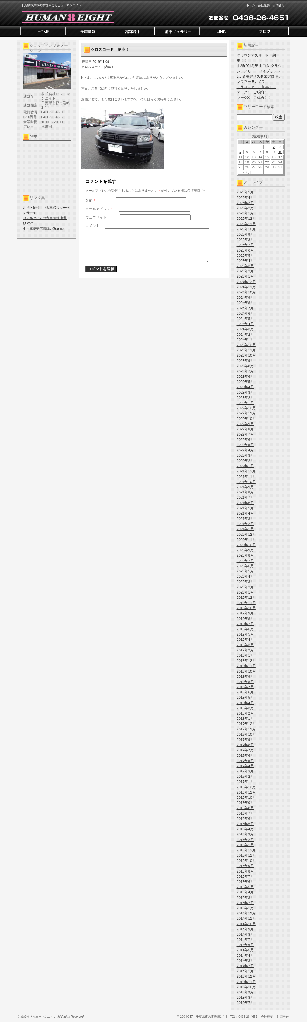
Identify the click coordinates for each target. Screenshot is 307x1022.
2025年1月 (245, 276)
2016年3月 (245, 834)
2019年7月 (245, 624)
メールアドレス (99, 209)
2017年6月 (245, 755)
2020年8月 (245, 555)
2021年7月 (245, 497)
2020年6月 (245, 566)
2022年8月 (245, 429)
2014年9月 (245, 929)
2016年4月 (245, 829)
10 (280, 152)
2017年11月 (246, 729)
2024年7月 (245, 308)
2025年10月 (246, 229)
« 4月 (247, 172)
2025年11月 (246, 224)
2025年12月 (246, 218)
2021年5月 (245, 508)
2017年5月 (245, 761)
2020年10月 (246, 545)
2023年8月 (245, 366)
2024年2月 (245, 334)
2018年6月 (245, 692)
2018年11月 (246, 666)
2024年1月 (245, 340)
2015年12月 (246, 850)
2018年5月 (245, 697)
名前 (90, 200)
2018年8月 (245, 682)
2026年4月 (245, 198)
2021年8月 (245, 492)
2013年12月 (246, 976)
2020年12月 (246, 534)
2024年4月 (245, 324)
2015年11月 (246, 855)
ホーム (250, 5)
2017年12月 (246, 724)
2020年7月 (245, 561)
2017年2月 (245, 776)
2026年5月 (245, 192)
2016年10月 (246, 797)
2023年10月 (246, 355)
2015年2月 (245, 903)
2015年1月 (245, 908)
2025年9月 (245, 234)
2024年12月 (246, 282)
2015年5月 (245, 887)
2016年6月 (245, 819)
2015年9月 (245, 866)
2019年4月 (245, 639)
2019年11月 (246, 603)
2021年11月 (246, 477)
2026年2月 (245, 208)
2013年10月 (246, 987)
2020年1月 (245, 592)
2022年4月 (245, 450)
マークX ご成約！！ (254, 92)
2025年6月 (245, 250)
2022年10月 (246, 419)
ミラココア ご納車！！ (256, 87)
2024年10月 (246, 292)
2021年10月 (246, 482)
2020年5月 (245, 571)
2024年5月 (245, 319)
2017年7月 (245, 750)
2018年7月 (245, 687)
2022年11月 (246, 413)
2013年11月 (246, 982)
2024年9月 (245, 297)
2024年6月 (245, 313)
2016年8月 (245, 808)
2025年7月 (245, 245)
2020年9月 (245, 550)
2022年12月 (246, 408)
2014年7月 (245, 940)
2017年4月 (245, 766)
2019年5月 (245, 634)
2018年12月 (246, 661)
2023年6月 (245, 376)
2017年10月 (246, 734)
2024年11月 (246, 287)
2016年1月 (245, 845)
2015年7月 (245, 876)
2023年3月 (245, 392)
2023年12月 (246, 345)
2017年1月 (245, 782)
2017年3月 (245, 771)
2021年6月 (245, 503)
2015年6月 (245, 882)
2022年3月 (245, 455)
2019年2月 (245, 650)
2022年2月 (245, 461)
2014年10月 (246, 924)
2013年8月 (245, 997)
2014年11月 (246, 918)
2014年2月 (245, 966)
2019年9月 (245, 613)
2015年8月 (245, 871)
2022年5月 (245, 445)
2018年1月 (245, 718)
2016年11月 (246, 792)
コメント (92, 226)
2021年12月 (246, 471)
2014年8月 (245, 934)
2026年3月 (245, 203)
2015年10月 (246, 861)
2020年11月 (246, 540)
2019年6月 (245, 629)
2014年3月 (245, 961)
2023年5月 (245, 382)
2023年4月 (245, 387)
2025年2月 (245, 271)
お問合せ (279, 5)
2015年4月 (245, 892)
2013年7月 (245, 1003)
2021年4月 (245, 513)
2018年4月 (245, 703)
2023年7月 (245, 371)
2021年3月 (245, 518)
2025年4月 (245, 261)
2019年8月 (245, 619)
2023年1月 (245, 403)
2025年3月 (245, 266)
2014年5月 (245, 950)
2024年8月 (245, 303)
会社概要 (264, 5)
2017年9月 (245, 740)
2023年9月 (245, 360)
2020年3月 (245, 582)
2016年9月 (245, 803)
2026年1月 (245, 213)
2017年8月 (245, 745)
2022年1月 (245, 466)
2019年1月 (245, 655)
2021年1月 (245, 529)
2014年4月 (245, 955)
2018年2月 (245, 713)
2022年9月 (245, 424)
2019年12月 (246, 597)
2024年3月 (245, 329)
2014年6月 (245, 945)
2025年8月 (245, 240)
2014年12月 (246, 913)
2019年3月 (245, 645)
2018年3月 (245, 708)
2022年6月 (245, 439)
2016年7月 (245, 813)
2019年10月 (246, 608)
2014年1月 (245, 971)
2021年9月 (245, 487)
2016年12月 (246, 787)
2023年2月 (245, 398)
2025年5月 (245, 255)
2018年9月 (245, 676)
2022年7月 (245, 434)
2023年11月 (246, 350)
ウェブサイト (96, 217)
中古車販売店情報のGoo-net (43, 229)
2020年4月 (245, 576)
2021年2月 (245, 524)
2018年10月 (246, 671)
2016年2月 (245, 840)
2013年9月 (245, 992)
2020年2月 (245, 587)
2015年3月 (245, 898)
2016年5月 (245, 824)
